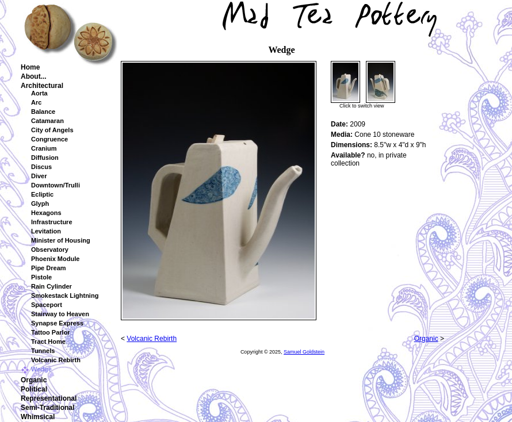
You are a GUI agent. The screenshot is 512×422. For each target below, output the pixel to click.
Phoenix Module (55, 258)
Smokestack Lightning (64, 295)
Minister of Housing (60, 240)
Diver (39, 175)
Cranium (44, 148)
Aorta (39, 93)
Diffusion (45, 157)
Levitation (46, 231)
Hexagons (46, 212)
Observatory (49, 249)
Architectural (42, 86)
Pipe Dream (48, 267)
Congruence (49, 139)
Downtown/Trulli (55, 185)
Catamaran (47, 120)
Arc (36, 102)
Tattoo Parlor (50, 332)
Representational (49, 398)
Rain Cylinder (51, 286)
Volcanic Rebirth (56, 359)
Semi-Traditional (47, 408)
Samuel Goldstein (304, 352)
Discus (41, 166)
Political (34, 389)
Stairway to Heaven (60, 313)
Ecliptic (42, 194)
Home (30, 67)
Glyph (40, 203)
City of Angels (52, 129)
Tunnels (43, 350)
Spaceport (46, 304)
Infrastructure (51, 221)
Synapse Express (57, 323)
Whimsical (38, 417)
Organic (34, 380)
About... (34, 76)
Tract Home (48, 341)
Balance (43, 111)
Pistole (41, 277)
